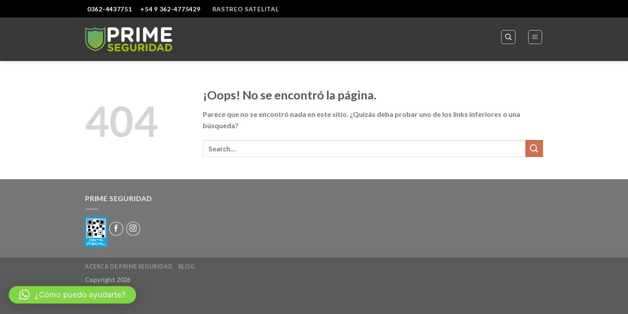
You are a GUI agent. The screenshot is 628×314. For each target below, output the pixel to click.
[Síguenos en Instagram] (133, 229)
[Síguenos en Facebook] (116, 229)
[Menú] (535, 37)
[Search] (508, 37)
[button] (72, 295)
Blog (186, 266)
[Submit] (534, 148)
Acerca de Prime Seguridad (129, 266)
